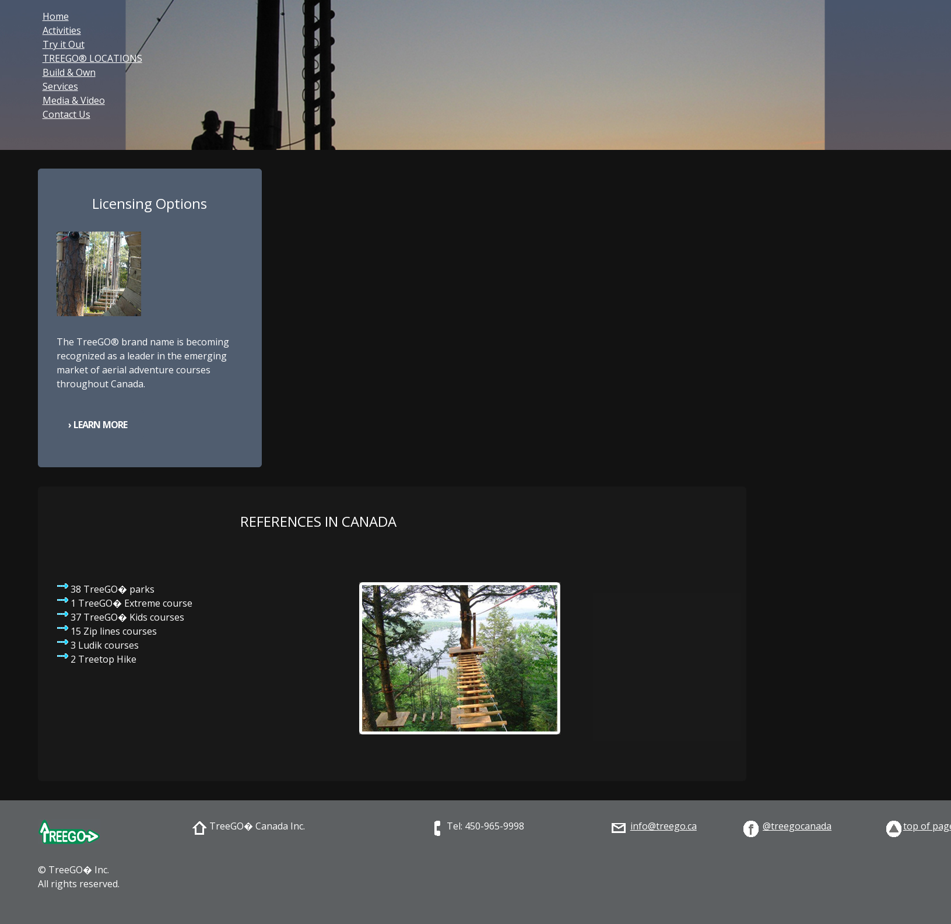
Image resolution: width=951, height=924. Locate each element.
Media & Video (74, 100)
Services (60, 86)
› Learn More (97, 424)
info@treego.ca (663, 826)
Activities (62, 30)
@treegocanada (797, 826)
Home (56, 16)
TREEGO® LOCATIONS (92, 58)
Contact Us (66, 114)
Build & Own (69, 72)
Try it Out (64, 44)
